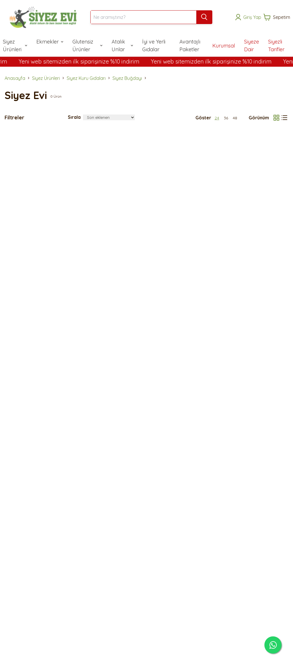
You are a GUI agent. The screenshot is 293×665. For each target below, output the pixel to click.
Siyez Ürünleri (46, 78)
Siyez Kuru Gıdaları (86, 78)
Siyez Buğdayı (127, 78)
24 (217, 118)
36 (226, 118)
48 (235, 118)
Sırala (74, 117)
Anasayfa (15, 78)
